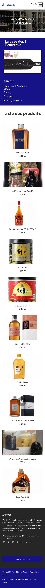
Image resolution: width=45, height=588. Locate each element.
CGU (4, 579)
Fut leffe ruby (22, 306)
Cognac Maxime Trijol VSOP (22, 229)
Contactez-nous (22, 559)
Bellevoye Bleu (22, 153)
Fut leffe (22, 268)
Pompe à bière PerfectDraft (22, 459)
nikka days (22, 382)
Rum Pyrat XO (22, 497)
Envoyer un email (14, 100)
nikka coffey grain (23, 344)
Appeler (10, 96)
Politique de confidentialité (18, 579)
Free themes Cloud (19, 572)
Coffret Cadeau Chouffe (22, 191)
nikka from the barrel (22, 421)
